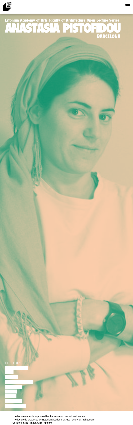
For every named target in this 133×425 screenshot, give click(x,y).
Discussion (16, 368)
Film (9, 372)
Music (11, 392)
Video (10, 396)
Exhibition (15, 406)
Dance (11, 377)
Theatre (13, 387)
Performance (19, 382)
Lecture (13, 363)
